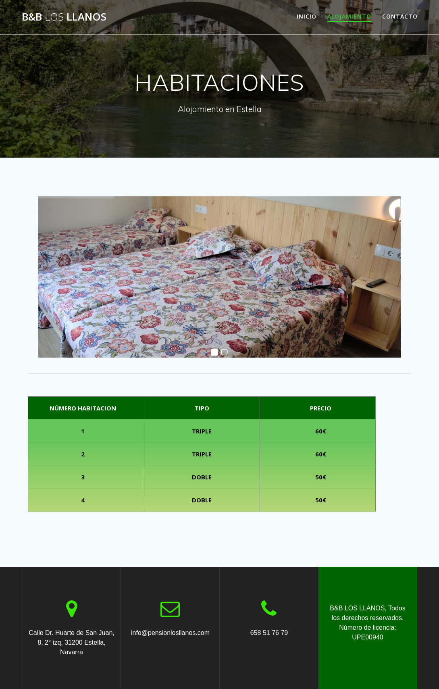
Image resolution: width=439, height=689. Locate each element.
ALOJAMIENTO (349, 16)
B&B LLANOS (64, 17)
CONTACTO (400, 16)
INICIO (306, 16)
